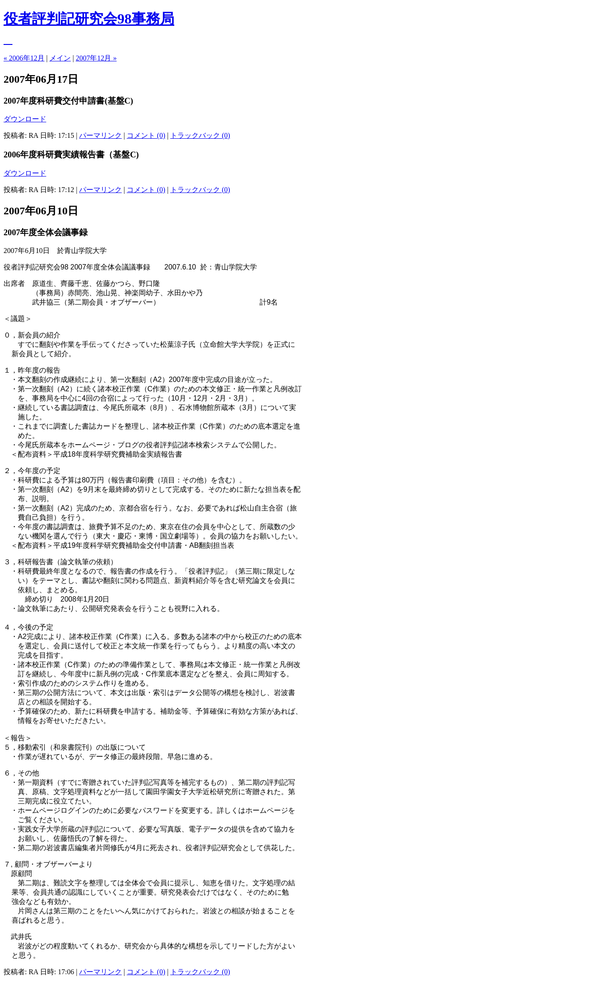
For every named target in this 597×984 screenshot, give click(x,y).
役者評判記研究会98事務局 (89, 19)
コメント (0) (146, 135)
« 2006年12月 (24, 58)
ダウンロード (25, 119)
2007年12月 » (96, 58)
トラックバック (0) (200, 135)
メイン (60, 58)
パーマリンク (100, 135)
